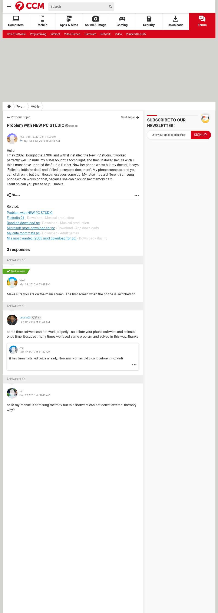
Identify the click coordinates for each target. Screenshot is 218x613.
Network (105, 34)
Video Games (72, 34)
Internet (55, 34)
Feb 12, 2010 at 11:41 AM (35, 322)
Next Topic (128, 117)
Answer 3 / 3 (16, 379)
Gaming (122, 21)
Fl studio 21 (15, 218)
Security (149, 21)
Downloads (175, 21)
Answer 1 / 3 (16, 260)
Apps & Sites (69, 21)
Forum (202, 21)
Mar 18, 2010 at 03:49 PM (35, 284)
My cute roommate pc (23, 233)
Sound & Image (95, 21)
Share (16, 195)
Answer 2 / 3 (16, 306)
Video (118, 34)
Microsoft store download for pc (31, 228)
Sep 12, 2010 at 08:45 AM (44, 140)
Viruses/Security (136, 34)
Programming (38, 34)
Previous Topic (20, 117)
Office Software (16, 34)
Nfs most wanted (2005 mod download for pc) (41, 238)
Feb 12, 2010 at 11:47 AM (35, 351)
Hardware (90, 34)
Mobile (35, 106)
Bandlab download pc (23, 223)
